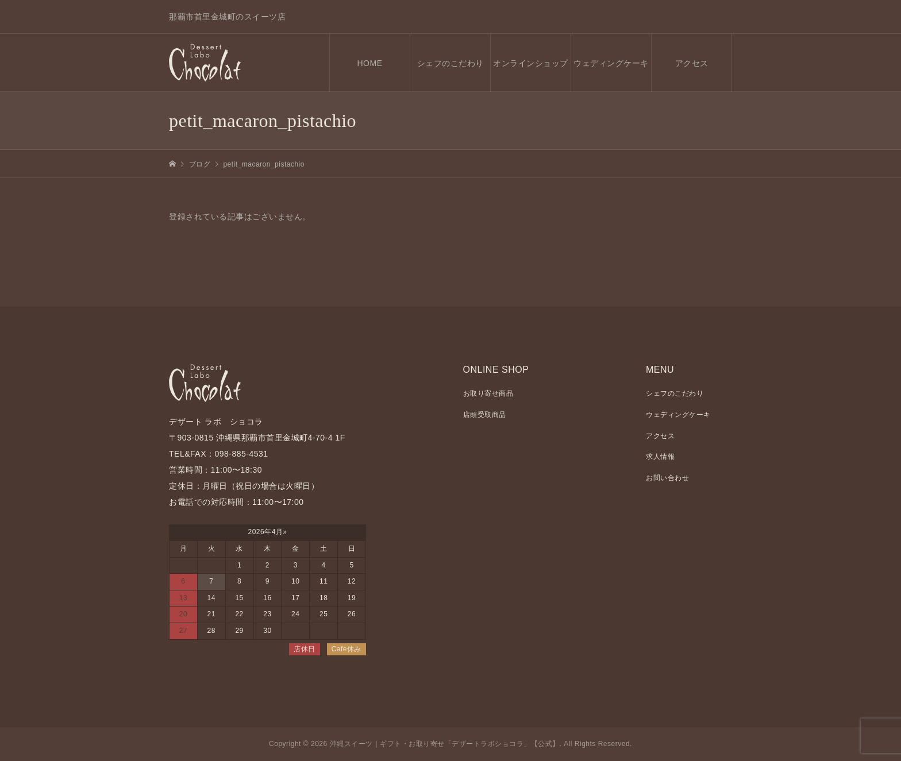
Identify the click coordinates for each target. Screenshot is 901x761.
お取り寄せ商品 (488, 393)
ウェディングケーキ (611, 63)
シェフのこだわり (450, 63)
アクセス (692, 63)
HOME (370, 63)
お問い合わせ (667, 478)
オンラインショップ (530, 63)
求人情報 (660, 457)
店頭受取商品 (484, 415)
